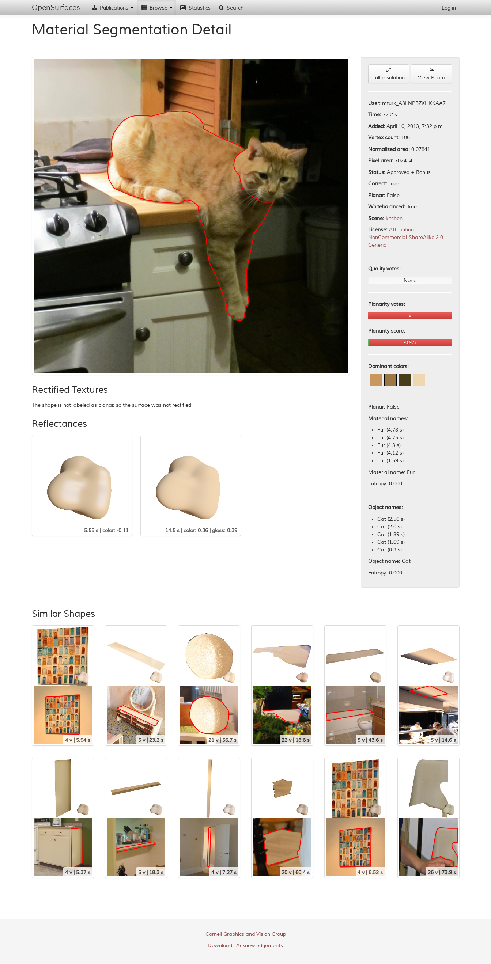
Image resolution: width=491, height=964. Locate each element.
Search (230, 8)
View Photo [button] (431, 74)
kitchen (394, 218)
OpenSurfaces (56, 7)
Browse (157, 8)
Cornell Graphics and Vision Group (245, 934)
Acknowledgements (259, 945)
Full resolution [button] (388, 74)
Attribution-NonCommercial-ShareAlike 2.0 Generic (405, 237)
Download (220, 945)
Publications (112, 8)
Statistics (195, 8)
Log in (449, 8)
